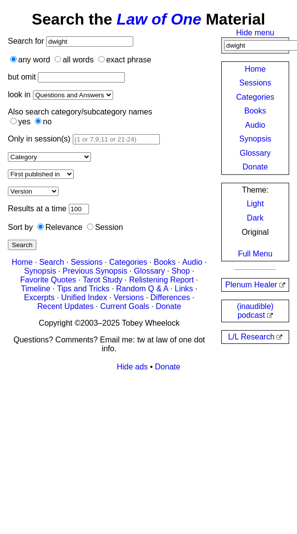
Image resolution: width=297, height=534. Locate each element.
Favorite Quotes (48, 280)
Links (184, 288)
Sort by (20, 227)
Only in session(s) (39, 139)
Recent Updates (65, 306)
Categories (255, 97)
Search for (27, 41)
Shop (181, 271)
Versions (129, 297)
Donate (255, 167)
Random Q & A (142, 288)
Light (255, 203)
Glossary (254, 153)
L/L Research (251, 337)
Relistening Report (161, 280)
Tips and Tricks (83, 288)
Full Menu (255, 254)
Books (255, 111)
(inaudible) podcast (255, 310)
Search (22, 245)
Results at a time (37, 208)
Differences (170, 297)
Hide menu (255, 32)
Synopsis (255, 139)
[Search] (89, 41)
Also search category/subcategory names (80, 112)
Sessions (255, 83)
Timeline (36, 288)
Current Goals (124, 306)
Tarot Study (102, 280)
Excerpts (39, 297)
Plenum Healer (251, 285)
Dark (255, 218)
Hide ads (132, 367)
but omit (22, 77)
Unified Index (84, 297)
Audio (255, 125)
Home (255, 69)
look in (19, 94)
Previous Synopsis (94, 271)
